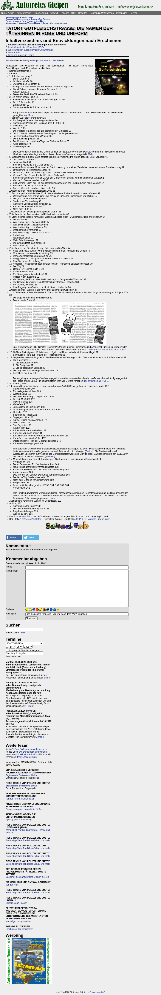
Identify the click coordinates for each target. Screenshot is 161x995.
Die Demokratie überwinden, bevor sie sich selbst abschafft (26, 753)
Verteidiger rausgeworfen (18, 921)
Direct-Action (7, 13)
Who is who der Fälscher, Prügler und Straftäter (30, 50)
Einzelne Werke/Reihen (30, 23)
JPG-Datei (35, 519)
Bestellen (10, 60)
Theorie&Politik (68, 13)
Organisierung (41, 13)
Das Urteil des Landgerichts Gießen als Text (27, 877)
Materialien (121, 13)
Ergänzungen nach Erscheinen (48, 60)
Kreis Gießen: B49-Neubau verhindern (25, 749)
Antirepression (24, 13)
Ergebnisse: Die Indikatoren (19, 929)
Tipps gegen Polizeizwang (19, 819)
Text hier (50, 456)
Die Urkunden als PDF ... (96, 381)
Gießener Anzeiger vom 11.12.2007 (107, 349)
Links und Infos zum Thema (21, 55)
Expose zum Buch (23, 516)
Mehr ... (31, 115)
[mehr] (47, 677)
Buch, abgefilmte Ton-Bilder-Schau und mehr (28, 840)
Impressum (95, 992)
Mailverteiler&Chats (27, 757)
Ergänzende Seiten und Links (21, 775)
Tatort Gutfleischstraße (55, 23)
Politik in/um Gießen (40, 19)
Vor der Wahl (12, 884)
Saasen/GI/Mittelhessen (102, 13)
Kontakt (87, 992)
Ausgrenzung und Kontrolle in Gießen (24, 809)
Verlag (26, 60)
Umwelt (54, 13)
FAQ (103, 992)
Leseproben (14, 52)
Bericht (89, 451)
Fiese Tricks (27, 17)
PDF (81, 519)
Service (133, 13)
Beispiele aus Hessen (16, 903)
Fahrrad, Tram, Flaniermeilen (20, 798)
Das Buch (40, 21)
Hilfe (23, 632)
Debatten (82, 13)
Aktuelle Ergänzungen (99, 519)
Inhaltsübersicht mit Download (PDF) (26, 47)
